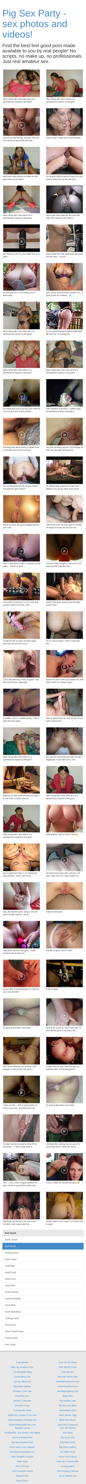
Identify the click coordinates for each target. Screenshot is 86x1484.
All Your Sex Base (68, 1405)
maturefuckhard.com (67, 1386)
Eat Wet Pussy (22, 1405)
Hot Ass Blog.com (22, 1381)
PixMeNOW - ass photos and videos (22, 1432)
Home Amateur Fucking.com (22, 1420)
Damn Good (11, 1239)
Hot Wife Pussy (67, 1452)
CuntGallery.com (22, 1376)
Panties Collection (22, 1400)
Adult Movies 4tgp (68, 1415)
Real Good (10, 1325)
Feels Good (10, 1259)
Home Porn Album (68, 1456)
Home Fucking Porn (22, 1437)
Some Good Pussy (14, 1331)
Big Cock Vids (68, 1437)
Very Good (10, 1344)
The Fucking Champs (67, 1471)
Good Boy (10, 1266)
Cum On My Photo (68, 1362)
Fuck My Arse (22, 1396)
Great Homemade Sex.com (22, 1424)
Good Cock (10, 1272)
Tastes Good (11, 1338)
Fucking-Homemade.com (22, 1452)
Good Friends (12, 1292)
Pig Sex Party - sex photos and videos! (34, 24)
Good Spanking (12, 1311)
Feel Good (10, 1246)
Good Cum (10, 1279)
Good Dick (10, 1285)
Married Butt (22, 1476)
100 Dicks (68, 1432)
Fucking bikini (68, 1466)
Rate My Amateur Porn (22, 1367)
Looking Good (12, 1318)
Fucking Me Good (22, 1410)
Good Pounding (12, 1298)
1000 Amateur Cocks (22, 1471)
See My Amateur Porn (22, 1442)
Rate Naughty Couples (22, 1456)
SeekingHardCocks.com (68, 1381)
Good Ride (10, 1305)
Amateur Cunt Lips (22, 1391)
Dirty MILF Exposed (68, 1424)
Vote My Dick (67, 1372)
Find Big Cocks (67, 1442)
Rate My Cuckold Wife (68, 1461)
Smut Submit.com (67, 1476)
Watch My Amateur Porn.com (22, 1415)
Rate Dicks (22, 1461)
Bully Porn (68, 1396)
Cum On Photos (68, 1428)
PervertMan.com (68, 1400)
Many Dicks (22, 1480)
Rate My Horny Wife (68, 1376)
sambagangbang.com (68, 1391)
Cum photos (22, 1362)
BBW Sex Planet (68, 1420)
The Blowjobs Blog (22, 1372)
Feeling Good (11, 1252)
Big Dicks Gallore (22, 1386)
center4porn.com (67, 1410)
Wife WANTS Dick (68, 1367)
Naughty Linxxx (22, 1428)
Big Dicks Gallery (67, 1447)
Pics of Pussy (22, 1466)
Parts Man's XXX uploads (22, 1447)
